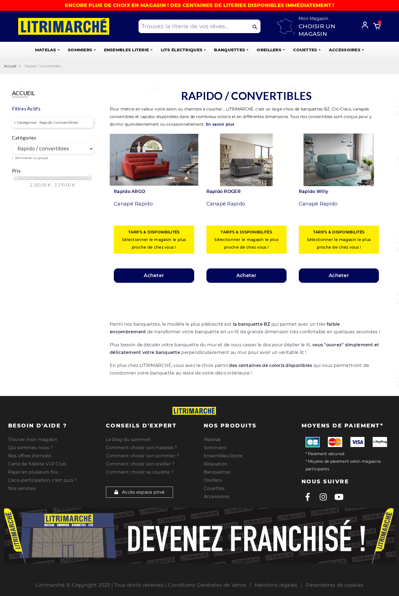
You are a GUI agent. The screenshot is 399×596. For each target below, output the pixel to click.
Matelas (212, 439)
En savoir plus (220, 124)
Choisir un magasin (317, 30)
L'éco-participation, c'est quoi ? (42, 480)
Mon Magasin (313, 18)
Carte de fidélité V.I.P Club (37, 464)
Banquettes (217, 472)
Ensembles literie (223, 455)
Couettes (214, 488)
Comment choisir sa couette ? (140, 472)
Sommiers (215, 447)
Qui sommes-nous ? (30, 447)
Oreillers (213, 480)
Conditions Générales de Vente (207, 585)
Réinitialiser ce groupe (31, 158)
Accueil (23, 93)
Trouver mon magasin (32, 439)
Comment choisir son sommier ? (142, 455)
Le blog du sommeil (128, 439)
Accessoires (217, 496)
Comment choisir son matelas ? (141, 447)
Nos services (22, 488)
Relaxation (216, 464)
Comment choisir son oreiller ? (140, 464)
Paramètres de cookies (334, 585)
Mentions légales (276, 585)
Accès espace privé (139, 492)
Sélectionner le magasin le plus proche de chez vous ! (154, 240)
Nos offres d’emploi (29, 455)
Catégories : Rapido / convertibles (47, 122)
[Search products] (200, 26)
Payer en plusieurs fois (33, 472)
